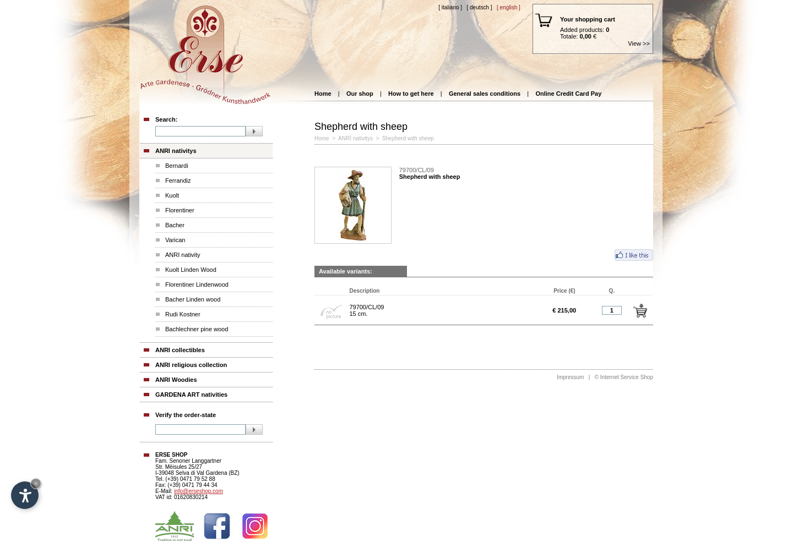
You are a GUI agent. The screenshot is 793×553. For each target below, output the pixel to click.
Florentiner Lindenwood (197, 284)
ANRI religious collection (191, 365)
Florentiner (179, 210)
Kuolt (172, 195)
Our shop (359, 93)
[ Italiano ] (450, 7)
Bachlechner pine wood (196, 329)
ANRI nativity (182, 254)
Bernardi (176, 165)
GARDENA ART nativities (191, 394)
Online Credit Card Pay (568, 93)
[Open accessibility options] (25, 495)
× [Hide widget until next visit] (36, 483)
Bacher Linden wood (192, 299)
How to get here (411, 93)
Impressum (570, 377)
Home (323, 93)
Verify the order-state (185, 415)
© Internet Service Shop (624, 377)
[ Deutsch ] (479, 7)
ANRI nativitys (176, 150)
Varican (175, 240)
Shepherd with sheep (408, 138)
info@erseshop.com (198, 491)
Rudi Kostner (182, 314)
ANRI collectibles (180, 350)
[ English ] (508, 7)
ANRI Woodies (176, 379)
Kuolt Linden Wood (190, 269)
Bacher (174, 225)
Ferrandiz (178, 180)
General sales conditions (484, 93)
